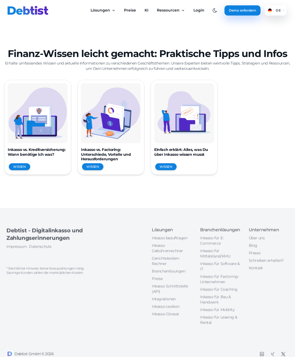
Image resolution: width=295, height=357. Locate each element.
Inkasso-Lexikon (166, 325)
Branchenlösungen (168, 289)
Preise (130, 10)
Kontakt (256, 286)
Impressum (16, 265)
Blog (253, 264)
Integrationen (164, 317)
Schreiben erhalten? (266, 279)
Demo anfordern (242, 10)
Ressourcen (171, 10)
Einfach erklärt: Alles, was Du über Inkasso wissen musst (181, 152)
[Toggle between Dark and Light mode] (214, 10)
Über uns (257, 256)
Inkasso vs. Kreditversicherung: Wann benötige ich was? (37, 152)
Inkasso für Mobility (217, 328)
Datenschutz (40, 265)
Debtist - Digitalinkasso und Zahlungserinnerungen (44, 253)
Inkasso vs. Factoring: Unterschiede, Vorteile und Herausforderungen (106, 154)
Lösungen (103, 10)
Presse (255, 271)
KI (146, 10)
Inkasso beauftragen (169, 256)
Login (198, 10)
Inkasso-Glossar (165, 332)
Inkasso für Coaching (218, 308)
